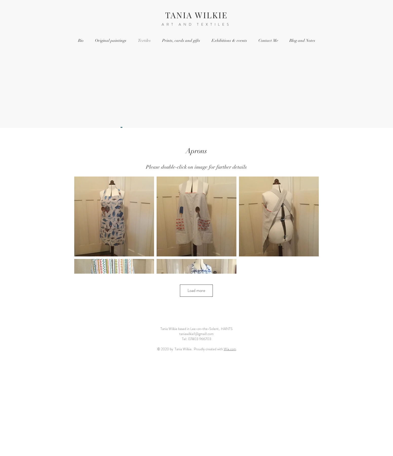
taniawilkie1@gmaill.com (196, 333)
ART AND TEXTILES (196, 24)
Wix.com (230, 349)
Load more (196, 290)
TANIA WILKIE (196, 14)
